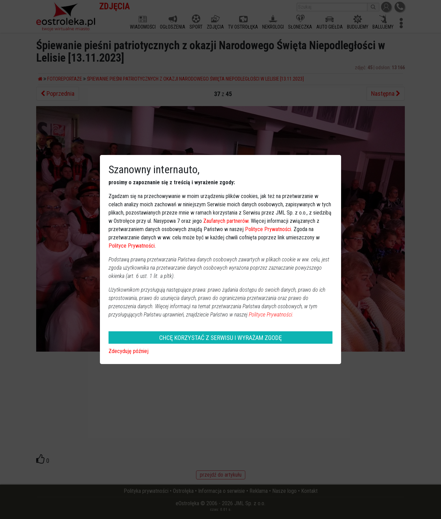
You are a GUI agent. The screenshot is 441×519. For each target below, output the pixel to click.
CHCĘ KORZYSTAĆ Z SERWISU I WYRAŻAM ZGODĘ (220, 337)
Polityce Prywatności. (271, 314)
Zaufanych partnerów (225, 221)
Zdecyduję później (128, 351)
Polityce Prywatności (268, 229)
